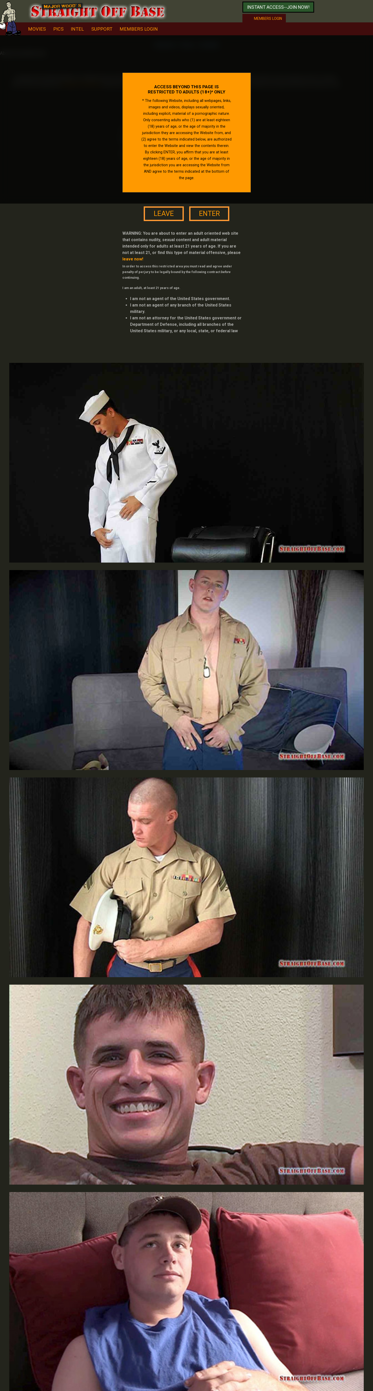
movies (37, 29)
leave (164, 213)
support (101, 29)
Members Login (139, 29)
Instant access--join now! (278, 7)
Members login (268, 18)
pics (58, 29)
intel (77, 29)
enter (209, 213)
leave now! (132, 259)
